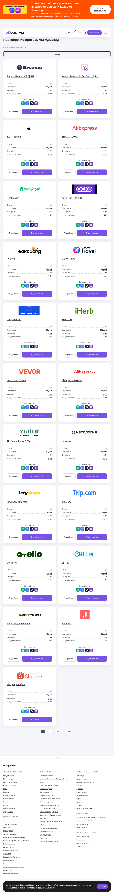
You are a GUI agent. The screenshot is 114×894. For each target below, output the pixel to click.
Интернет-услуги (10, 817)
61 (63, 731)
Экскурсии (6, 802)
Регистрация (94, 26)
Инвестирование (82, 792)
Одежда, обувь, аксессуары (49, 841)
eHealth (42, 825)
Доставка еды (7, 870)
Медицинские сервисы (10, 850)
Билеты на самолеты (10, 785)
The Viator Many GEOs (19, 441)
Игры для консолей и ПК (84, 821)
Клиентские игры (82, 827)
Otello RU (12, 562)
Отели (5, 789)
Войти (80, 26)
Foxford (11, 258)
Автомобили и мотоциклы (48, 828)
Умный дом (43, 838)
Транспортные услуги (10, 824)
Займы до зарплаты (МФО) (85, 782)
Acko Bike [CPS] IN (72, 198)
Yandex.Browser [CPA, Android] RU (80, 76)
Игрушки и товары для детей (49, 805)
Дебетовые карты (82, 795)
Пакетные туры (8, 779)
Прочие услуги (8, 831)
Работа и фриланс (9, 844)
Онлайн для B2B (8, 847)
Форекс (79, 799)
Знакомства (7, 854)
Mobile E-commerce (83, 843)
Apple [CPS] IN (15, 137)
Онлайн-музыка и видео (11, 873)
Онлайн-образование (10, 834)
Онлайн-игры (82, 814)
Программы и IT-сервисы (11, 857)
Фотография (7, 827)
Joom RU (66, 623)
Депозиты (80, 789)
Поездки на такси (9, 776)
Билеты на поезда (9, 795)
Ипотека (79, 785)
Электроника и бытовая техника (50, 815)
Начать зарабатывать (100, 9)
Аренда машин (8, 812)
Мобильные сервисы (83, 837)
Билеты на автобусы (10, 782)
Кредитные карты (82, 779)
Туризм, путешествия (12, 772)
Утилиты (79, 846)
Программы (9, 765)
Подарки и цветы (45, 835)
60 (58, 731)
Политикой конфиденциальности (40, 888)
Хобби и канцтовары (46, 802)
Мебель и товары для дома (49, 812)
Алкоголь (43, 818)
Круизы (5, 805)
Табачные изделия (46, 789)
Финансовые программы (87, 772)
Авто (4, 863)
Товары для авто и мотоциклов (50, 799)
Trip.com (66, 502)
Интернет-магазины (48, 772)
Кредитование (81, 802)
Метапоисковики (8, 799)
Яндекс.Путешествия (18, 623)
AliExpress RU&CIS (72, 380)
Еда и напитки (44, 792)
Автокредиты (81, 776)
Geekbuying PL (15, 198)
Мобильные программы (87, 833)
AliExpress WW (70, 137)
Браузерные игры (82, 824)
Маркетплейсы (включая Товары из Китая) (53, 779)
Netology (66, 441)
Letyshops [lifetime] (17, 502)
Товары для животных (47, 776)
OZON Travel (69, 258)
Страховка (80, 805)
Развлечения (81, 840)
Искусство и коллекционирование (14, 837)
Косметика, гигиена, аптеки (49, 785)
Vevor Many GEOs (16, 380)
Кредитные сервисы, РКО (85, 808)
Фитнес (5, 821)
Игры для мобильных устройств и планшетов (91, 818)
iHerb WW (67, 319)
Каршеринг (6, 792)
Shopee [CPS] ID (16, 684)
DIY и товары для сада (47, 808)
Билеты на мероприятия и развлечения (16, 840)
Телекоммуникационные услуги (13, 867)
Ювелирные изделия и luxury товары (52, 821)
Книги (41, 782)
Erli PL (65, 562)
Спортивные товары (46, 831)
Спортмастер (14, 319)
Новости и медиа (8, 860)
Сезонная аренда (9, 808)
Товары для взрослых (47, 795)
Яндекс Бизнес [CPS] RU (20, 76)
